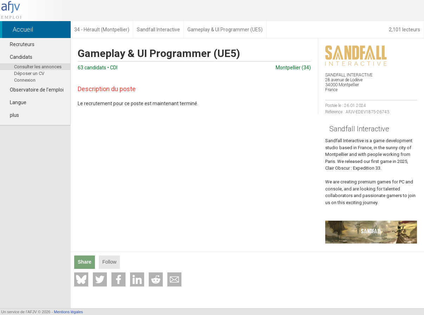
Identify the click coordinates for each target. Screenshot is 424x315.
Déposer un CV (29, 73)
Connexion (25, 80)
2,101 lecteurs (404, 29)
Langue (15, 102)
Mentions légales (68, 312)
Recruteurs (19, 44)
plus (11, 115)
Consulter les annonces (38, 66)
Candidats (18, 57)
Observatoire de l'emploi (34, 90)
